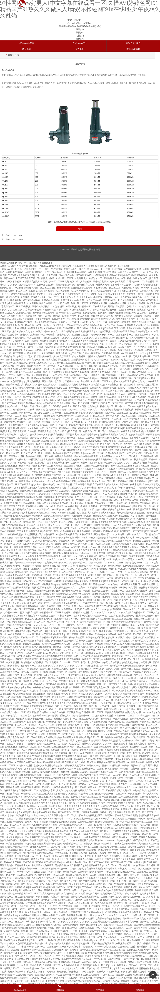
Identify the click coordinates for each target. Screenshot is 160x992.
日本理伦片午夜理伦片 (45, 356)
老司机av (149, 388)
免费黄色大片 (8, 606)
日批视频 (31, 722)
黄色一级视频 (146, 797)
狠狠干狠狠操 (153, 434)
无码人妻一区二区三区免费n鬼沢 (59, 281)
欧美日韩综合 (102, 918)
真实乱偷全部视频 (51, 893)
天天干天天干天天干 (57, 675)
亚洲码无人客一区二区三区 (57, 890)
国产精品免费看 (47, 534)
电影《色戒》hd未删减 (74, 631)
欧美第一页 (43, 447)
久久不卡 (47, 906)
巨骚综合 (99, 750)
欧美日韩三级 (125, 634)
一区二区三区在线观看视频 (89, 528)
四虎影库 (141, 737)
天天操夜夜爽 (73, 434)
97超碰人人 (6, 388)
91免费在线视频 (43, 319)
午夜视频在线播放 (38, 778)
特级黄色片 (110, 425)
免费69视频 (139, 619)
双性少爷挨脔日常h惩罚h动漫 (102, 272)
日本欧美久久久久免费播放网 (90, 413)
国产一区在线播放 (84, 525)
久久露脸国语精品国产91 (31, 700)
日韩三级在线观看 (67, 512)
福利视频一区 (143, 809)
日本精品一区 (123, 822)
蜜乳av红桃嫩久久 (125, 740)
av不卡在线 (97, 297)
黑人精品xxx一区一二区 (99, 269)
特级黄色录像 (84, 481)
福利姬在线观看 (128, 384)
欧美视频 (31, 353)
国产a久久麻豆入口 (107, 487)
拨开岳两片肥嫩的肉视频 (104, 531)
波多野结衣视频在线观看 (90, 868)
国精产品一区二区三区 (141, 822)
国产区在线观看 (35, 391)
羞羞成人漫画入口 (19, 575)
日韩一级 (130, 737)
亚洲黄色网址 (11, 356)
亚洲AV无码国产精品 (108, 850)
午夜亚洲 (124, 366)
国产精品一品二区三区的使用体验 (46, 978)
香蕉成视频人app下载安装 (69, 353)
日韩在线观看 (113, 675)
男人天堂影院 (126, 344)
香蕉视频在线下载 (93, 341)
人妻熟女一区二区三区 (122, 591)
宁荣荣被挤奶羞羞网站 (72, 628)
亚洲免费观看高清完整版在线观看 (16, 928)
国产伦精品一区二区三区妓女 (143, 612)
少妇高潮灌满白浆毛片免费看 (117, 912)
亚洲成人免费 (107, 450)
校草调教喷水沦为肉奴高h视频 (25, 497)
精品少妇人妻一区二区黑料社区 (47, 466)
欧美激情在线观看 (116, 281)
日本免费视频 (121, 781)
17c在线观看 (29, 494)
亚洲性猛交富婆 (18, 428)
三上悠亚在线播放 (81, 334)
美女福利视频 (37, 840)
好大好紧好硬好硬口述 (40, 575)
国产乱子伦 (13, 737)
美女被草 (35, 921)
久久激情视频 (58, 306)
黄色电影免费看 (71, 925)
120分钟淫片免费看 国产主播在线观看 (74, 534)
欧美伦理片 (35, 503)
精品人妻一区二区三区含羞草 (135, 363)
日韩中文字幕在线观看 (62, 497)
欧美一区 (135, 768)
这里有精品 (153, 981)
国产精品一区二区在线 (23, 409)
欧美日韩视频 (37, 662)
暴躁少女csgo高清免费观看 (143, 850)
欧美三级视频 (135, 793)
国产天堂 (73, 431)
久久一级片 (80, 366)
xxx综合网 (68, 325)
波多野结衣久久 (56, 537)
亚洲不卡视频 (15, 281)
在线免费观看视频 (80, 478)
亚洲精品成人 (133, 950)
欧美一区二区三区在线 (102, 381)
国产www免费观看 (70, 391)
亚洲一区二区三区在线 (57, 375)
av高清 (151, 740)
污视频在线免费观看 (97, 356)
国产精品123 (55, 475)
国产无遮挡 (106, 719)
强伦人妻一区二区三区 (115, 847)
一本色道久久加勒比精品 (136, 478)
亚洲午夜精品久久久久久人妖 (24, 709)
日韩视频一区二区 (51, 965)
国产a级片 (153, 744)
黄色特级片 (39, 684)
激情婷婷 (25, 662)
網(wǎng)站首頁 (26, 43)
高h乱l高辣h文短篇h (25, 803)
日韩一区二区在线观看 (105, 497)
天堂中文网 (104, 687)
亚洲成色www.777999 (128, 272)
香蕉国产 (48, 531)
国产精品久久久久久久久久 (116, 475)
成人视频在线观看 (139, 459)
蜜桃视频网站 (128, 615)
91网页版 (82, 953)
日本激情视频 (131, 856)
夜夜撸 (62, 681)
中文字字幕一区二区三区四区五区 (65, 363)
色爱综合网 (54, 628)
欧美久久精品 (79, 762)
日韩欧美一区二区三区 (64, 528)
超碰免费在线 (42, 419)
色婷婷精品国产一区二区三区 (70, 438)
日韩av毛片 (149, 453)
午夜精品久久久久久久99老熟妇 (116, 491)
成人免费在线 (141, 591)
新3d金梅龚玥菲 (50, 831)
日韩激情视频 (46, 822)
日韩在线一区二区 (55, 397)
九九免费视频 (59, 587)
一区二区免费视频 (149, 594)
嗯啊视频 (97, 462)
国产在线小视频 (14, 697)
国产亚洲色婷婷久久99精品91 (103, 584)
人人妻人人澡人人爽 (119, 644)
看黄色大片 (65, 715)
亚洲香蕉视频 (21, 856)
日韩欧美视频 (112, 384)
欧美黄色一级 (33, 525)
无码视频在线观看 (57, 747)
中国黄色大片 (65, 541)
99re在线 (76, 768)
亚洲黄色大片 (69, 297)
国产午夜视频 (74, 659)
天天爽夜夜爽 (38, 375)
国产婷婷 (65, 897)
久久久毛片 (77, 644)
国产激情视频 (145, 868)
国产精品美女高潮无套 (129, 341)
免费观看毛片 (11, 790)
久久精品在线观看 (138, 372)
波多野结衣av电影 (70, 609)
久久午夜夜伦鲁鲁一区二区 (131, 294)
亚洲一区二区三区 (49, 681)
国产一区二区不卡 (143, 344)
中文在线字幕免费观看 (78, 778)
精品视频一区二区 (34, 325)
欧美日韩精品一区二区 (59, 294)
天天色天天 (22, 531)
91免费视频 (150, 431)
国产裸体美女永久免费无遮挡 (19, 275)
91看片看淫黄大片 (131, 288)
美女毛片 (89, 472)
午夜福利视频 (14, 534)
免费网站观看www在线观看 (144, 359)
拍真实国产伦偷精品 (47, 722)
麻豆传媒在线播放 (64, 456)
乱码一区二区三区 (109, 344)
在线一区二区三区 (32, 906)
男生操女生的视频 (117, 753)
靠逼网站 (18, 547)
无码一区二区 (34, 422)
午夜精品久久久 (70, 556)
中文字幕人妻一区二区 (83, 943)
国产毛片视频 (126, 978)
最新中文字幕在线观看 (143, 759)
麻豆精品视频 (25, 369)
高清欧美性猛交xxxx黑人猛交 (56, 644)
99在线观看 (93, 344)
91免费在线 (79, 541)
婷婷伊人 (131, 300)
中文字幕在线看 (65, 484)
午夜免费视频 (49, 403)
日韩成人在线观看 (123, 381)
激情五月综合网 (120, 372)
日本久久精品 (139, 306)
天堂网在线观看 (47, 291)
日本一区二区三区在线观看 (137, 334)
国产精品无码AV (27, 285)
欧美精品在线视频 (62, 647)
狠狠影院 (82, 756)
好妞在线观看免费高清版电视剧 (73, 737)
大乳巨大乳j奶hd (136, 388)
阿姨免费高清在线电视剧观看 (71, 347)
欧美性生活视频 (86, 859)
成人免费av (73, 790)
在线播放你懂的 (96, 400)
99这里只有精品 (111, 462)
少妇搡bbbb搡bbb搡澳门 (75, 272)
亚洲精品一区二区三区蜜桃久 (22, 609)
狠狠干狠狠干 (61, 344)
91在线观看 (14, 950)
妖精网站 (102, 509)
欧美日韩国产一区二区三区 (130, 531)
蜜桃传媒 (21, 756)
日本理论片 (100, 519)
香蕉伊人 (15, 672)
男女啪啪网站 (19, 338)
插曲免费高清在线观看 (81, 288)
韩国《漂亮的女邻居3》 (35, 294)
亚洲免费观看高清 (148, 403)
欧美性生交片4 (128, 809)
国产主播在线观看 (88, 881)
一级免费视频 (99, 553)
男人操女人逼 (63, 937)
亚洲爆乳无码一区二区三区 (28, 594)
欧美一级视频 (11, 516)
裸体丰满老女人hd (21, 872)
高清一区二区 (77, 809)
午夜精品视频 (101, 569)
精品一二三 (77, 890)
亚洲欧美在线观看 (15, 272)
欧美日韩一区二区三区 (113, 906)
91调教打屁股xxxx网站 (133, 765)
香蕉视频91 (77, 472)
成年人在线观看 (14, 569)
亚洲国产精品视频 (38, 450)
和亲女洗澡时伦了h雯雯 (22, 419)
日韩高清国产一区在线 (36, 659)
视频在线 (32, 703)
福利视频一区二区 (51, 519)
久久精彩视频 (111, 694)
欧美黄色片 (93, 406)
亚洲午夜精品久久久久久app (111, 394)
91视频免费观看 (52, 391)
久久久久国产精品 (32, 634)
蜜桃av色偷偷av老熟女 (140, 653)
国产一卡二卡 (110, 572)
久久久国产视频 (45, 569)
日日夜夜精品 (129, 628)
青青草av (83, 793)
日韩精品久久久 (8, 472)
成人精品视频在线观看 (141, 413)
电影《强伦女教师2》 (121, 687)
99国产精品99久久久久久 (48, 331)
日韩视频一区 (111, 297)
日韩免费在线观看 (101, 594)
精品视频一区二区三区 (104, 325)
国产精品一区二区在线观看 (91, 306)
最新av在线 (9, 278)
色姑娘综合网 (42, 425)
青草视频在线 (33, 344)
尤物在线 (63, 388)
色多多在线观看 (137, 434)
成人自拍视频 (109, 512)
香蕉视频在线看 (75, 915)
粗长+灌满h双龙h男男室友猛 (14, 363)
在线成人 (89, 890)
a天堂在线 (85, 925)
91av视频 (78, 759)
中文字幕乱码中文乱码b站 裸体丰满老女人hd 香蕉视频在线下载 (46, 481)
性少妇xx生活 (142, 615)
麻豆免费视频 (27, 319)
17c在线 (34, 815)
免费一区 (8, 547)
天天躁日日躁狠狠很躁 (72, 956)
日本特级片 (62, 313)
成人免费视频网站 (44, 619)
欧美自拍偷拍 (43, 897)
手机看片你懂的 (54, 872)
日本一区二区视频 (81, 403)
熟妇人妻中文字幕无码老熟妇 (27, 309)
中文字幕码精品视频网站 (121, 890)
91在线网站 (47, 344)
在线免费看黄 (142, 656)
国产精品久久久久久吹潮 (47, 350)
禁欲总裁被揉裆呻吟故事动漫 (100, 637)
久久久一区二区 (47, 934)
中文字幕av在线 (124, 506)
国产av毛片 (129, 934)
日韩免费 (32, 431)
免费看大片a (63, 288)
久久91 (143, 981)
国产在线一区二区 (138, 965)
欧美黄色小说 (132, 594)
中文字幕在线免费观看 (43, 865)
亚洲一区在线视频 (46, 285)
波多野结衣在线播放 (140, 438)
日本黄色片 (28, 615)
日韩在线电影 (37, 943)
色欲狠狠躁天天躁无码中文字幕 (72, 584)
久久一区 (64, 562)
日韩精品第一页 (110, 759)
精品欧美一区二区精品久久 (113, 406)
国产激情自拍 (93, 541)
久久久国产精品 (62, 303)
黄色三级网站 (17, 381)
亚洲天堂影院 (54, 547)
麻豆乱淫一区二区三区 (44, 369)
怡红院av (95, 522)
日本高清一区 (132, 921)
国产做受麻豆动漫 (86, 285)
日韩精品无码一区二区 (114, 300)
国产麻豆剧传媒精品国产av (57, 516)
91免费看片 (32, 303)
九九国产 (36, 878)
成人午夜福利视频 (17, 690)
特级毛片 (99, 425)
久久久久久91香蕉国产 (78, 840)
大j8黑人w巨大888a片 (127, 728)
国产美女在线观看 (108, 797)
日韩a (33, 569)
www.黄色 (17, 781)
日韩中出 (101, 675)
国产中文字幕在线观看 (34, 397)
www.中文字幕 (48, 921)
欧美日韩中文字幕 (103, 697)
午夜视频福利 (15, 300)
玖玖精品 (137, 278)
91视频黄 (25, 297)
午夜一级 (13, 981)
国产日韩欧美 (24, 881)
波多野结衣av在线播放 (121, 285)
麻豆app (66, 547)
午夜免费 (149, 375)
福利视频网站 (48, 584)
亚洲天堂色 (96, 575)
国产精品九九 (33, 600)
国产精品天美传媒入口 (105, 291)
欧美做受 (28, 953)
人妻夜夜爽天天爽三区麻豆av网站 (40, 512)
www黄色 (66, 862)
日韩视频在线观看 (143, 316)
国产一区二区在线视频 (83, 378)
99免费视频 (83, 428)
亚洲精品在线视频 (38, 750)
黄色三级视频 (101, 644)
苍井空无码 (46, 528)
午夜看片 (67, 406)
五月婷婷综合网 (81, 484)
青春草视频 (61, 725)
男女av (14, 700)
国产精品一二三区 (17, 712)
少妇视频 (80, 740)
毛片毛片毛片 (19, 669)
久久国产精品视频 (142, 943)
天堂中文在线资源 (38, 363)
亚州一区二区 (19, 934)
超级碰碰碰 (76, 597)
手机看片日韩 (80, 406)
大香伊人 (31, 366)
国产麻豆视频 (8, 366)
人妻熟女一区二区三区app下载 (74, 322)
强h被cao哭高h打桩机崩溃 (43, 378)
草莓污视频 (141, 740)
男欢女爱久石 (21, 553)
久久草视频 (66, 509)
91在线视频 (81, 350)
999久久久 (72, 587)
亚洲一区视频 (93, 500)
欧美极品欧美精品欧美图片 (92, 678)
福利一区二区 (15, 397)
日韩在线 (108, 328)
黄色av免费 (140, 806)
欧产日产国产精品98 (107, 606)
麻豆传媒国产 (83, 522)
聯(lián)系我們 (133, 49)
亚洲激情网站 (87, 634)
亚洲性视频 (104, 422)
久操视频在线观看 (24, 322)
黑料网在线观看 (122, 956)
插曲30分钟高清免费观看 (135, 275)
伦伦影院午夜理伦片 (115, 737)
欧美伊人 (122, 388)
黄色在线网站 (106, 456)
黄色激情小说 (17, 325)
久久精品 (56, 856)
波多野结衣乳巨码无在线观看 (110, 319)
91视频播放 (140, 650)
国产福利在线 (122, 459)
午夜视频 (149, 441)
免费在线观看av (11, 334)
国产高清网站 (153, 737)
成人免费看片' (63, 291)
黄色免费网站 (106, 631)
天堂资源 (95, 403)
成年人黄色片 (74, 837)
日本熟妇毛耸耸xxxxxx (105, 525)
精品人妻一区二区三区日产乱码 (116, 541)
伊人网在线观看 (21, 940)
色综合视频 (58, 453)
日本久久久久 (130, 609)
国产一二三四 (64, 378)
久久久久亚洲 (38, 981)
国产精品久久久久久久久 (42, 438)
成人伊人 (116, 690)
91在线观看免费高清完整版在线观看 (43, 556)
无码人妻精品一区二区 (102, 359)
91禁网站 (132, 731)
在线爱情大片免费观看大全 (71, 384)
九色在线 (154, 363)
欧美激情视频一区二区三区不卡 (15, 725)
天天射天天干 (24, 472)
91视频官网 (33, 690)
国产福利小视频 (127, 772)
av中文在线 (152, 559)
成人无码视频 (141, 569)
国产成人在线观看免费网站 (55, 503)
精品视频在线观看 (81, 612)
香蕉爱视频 (6, 669)
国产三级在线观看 (30, 672)
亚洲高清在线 (53, 772)
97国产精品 (152, 918)
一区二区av (149, 491)
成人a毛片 (76, 291)
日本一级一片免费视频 (46, 275)
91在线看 (22, 478)
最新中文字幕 (16, 797)
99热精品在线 (147, 291)
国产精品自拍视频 (117, 522)
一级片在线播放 (60, 912)
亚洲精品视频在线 (15, 559)
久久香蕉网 (14, 665)
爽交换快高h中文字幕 (128, 291)
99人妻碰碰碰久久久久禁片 (133, 353)
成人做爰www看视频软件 (81, 753)
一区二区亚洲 (72, 634)
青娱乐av (82, 400)
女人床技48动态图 (92, 759)
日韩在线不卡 (73, 462)
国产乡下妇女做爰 (52, 566)
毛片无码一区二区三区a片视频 (16, 306)
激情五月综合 (24, 375)
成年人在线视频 (84, 281)
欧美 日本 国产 (59, 431)
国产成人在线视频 (37, 909)
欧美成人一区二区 (57, 784)
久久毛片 (121, 881)
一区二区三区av (102, 897)
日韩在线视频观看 (21, 772)
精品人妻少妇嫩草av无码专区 (137, 662)
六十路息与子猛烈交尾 (111, 444)
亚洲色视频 (124, 369)
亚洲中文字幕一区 (137, 709)
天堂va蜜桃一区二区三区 (83, 394)
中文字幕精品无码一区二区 (25, 388)
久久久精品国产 (40, 541)
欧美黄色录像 (51, 562)
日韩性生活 (101, 350)
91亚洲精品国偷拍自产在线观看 (104, 537)
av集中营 (23, 450)
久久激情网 (127, 553)
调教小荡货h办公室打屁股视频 (38, 581)
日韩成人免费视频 (83, 325)
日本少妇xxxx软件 (108, 397)
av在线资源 (33, 669)
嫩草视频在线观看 (104, 715)
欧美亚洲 (68, 466)
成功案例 (26, 49)
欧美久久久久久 (150, 669)
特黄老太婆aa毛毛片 (150, 684)
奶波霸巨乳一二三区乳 (108, 363)
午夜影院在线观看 (51, 338)
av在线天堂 (118, 843)
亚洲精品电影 (100, 281)
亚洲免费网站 (64, 775)
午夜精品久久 (13, 715)
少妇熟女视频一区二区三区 (107, 288)
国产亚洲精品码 (84, 275)
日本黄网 (105, 500)
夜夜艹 (126, 528)
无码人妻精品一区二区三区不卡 (49, 625)
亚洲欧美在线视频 (41, 306)
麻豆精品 (27, 313)
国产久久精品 (113, 669)
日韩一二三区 (97, 478)
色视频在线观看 (20, 587)
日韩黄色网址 (91, 703)
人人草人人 (61, 790)
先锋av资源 (122, 525)
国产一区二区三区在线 (117, 413)
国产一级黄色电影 (111, 431)
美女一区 (152, 372)
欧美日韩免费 (96, 581)
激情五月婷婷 (153, 303)
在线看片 (150, 281)
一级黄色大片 (95, 375)
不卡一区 (132, 575)
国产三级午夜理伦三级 (76, 422)
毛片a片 (48, 325)
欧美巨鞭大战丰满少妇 (136, 325)
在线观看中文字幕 (146, 309)
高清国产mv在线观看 (138, 572)
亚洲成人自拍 (93, 491)
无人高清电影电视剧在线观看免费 (117, 409)
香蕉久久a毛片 (25, 356)
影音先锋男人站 (112, 278)
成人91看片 (142, 313)
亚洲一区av (102, 684)
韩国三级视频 (49, 309)
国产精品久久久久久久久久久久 (52, 803)
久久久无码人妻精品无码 (29, 965)
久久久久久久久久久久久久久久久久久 (59, 559)
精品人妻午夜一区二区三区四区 (118, 441)
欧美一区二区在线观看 (59, 500)
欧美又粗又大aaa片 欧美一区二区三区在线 (81, 300)
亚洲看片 (75, 797)
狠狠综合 (112, 509)
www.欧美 (21, 366)
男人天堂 (7, 431)
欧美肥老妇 (14, 637)
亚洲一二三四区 (18, 391)
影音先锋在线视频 (32, 644)
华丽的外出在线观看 (101, 372)
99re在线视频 (78, 500)
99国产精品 (126, 278)
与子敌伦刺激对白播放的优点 (80, 319)
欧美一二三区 (85, 587)
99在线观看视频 (8, 531)
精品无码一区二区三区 (100, 706)
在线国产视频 (35, 531)
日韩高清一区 (34, 359)
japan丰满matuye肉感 (27, 946)
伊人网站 (66, 694)
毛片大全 (4, 566)
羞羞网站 (49, 981)
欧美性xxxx (28, 566)
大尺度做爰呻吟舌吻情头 (30, 516)
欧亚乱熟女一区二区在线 (148, 603)
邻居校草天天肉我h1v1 (106, 503)
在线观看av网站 (18, 519)
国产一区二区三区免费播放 (123, 466)
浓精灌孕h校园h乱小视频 (100, 731)
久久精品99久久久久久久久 (124, 787)
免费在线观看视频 (142, 647)
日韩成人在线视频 (136, 522)
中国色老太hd (83, 566)
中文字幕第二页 (76, 675)
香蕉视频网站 (140, 971)
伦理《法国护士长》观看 (77, 359)
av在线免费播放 (26, 462)
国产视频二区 (153, 865)
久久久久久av (83, 297)
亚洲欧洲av (47, 787)
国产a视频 (150, 516)
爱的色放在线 (38, 859)
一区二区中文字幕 (38, 500)
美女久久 (121, 840)
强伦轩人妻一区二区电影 (61, 419)
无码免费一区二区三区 (112, 403)
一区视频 (106, 622)
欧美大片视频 (64, 943)
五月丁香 (57, 325)
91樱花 (26, 569)
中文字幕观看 (64, 356)
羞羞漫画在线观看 (57, 659)
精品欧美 (97, 441)
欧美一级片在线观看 (63, 906)
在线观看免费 (7, 562)
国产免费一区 (125, 790)
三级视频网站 (73, 712)
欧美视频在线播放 (74, 397)
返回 (80, 229)
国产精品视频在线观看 (43, 313)
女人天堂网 (71, 441)
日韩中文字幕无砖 (91, 353)
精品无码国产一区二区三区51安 (21, 453)
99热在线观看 (64, 403)
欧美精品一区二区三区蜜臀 (102, 506)
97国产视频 (71, 306)
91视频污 (83, 506)
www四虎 (43, 806)
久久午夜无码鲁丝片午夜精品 (54, 597)
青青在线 (43, 572)
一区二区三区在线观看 (11, 403)
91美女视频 (63, 309)
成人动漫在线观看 (17, 303)
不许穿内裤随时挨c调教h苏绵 (121, 519)
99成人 (112, 965)
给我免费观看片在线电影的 (128, 450)
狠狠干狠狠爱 (81, 706)
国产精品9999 (44, 712)
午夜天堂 (84, 559)
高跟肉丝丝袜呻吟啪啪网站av (29, 562)
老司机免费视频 (33, 381)
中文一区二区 (103, 650)
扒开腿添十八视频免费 (147, 469)
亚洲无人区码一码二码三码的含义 (131, 681)
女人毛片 (51, 622)
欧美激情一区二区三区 (136, 778)
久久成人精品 (47, 709)
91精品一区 (105, 812)
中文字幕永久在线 (81, 640)
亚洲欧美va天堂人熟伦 (47, 653)
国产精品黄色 (68, 331)
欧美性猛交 (28, 281)
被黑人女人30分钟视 (35, 384)
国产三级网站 (19, 353)
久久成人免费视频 (91, 734)
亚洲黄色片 (87, 475)
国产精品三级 (86, 950)
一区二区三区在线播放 (11, 597)
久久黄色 (141, 918)
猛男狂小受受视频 (95, 384)
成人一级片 (151, 319)
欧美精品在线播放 (51, 300)
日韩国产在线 (70, 872)
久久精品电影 (90, 313)
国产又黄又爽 (131, 403)
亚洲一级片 (48, 381)
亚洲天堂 (146, 950)
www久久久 (99, 669)
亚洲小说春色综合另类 (113, 547)
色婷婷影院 (25, 466)
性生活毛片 (26, 715)
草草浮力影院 (58, 319)
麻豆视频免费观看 (99, 303)
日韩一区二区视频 (19, 656)
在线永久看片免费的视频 (44, 472)
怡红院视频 (139, 553)
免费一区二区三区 (80, 303)
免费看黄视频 (21, 500)
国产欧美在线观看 (144, 828)
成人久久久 (15, 313)
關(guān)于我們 (133, 43)
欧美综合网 (146, 444)
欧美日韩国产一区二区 (34, 522)
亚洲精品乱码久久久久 (57, 578)
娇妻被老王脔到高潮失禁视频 (113, 556)
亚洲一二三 (38, 269)
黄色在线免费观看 (138, 744)
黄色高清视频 (7, 459)
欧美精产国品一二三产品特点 (132, 347)
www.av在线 (151, 528)
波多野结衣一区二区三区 (33, 665)
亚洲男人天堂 (45, 431)
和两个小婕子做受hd (128, 487)
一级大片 (38, 400)
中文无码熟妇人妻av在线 (29, 728)
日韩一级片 (104, 818)
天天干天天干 (97, 334)
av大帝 (13, 881)
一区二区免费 (80, 787)
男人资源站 (31, 912)
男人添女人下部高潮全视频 (16, 859)
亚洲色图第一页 (102, 534)
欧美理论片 (74, 725)
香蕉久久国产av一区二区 (16, 750)
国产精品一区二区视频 (78, 316)
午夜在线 (152, 288)
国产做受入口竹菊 (46, 278)
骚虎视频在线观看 (79, 375)
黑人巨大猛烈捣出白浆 (140, 525)
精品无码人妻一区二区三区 (113, 603)
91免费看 (73, 444)
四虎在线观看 (32, 341)
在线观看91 (83, 872)
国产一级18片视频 (24, 684)
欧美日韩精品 (123, 625)
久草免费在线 (70, 469)
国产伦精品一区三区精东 (115, 575)
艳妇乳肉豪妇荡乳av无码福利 (14, 840)
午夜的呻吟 (117, 934)
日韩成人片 (127, 675)
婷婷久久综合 (94, 765)
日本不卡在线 (144, 609)
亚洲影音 (99, 859)
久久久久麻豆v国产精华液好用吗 (52, 444)
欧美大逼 (43, 747)
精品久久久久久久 (135, 534)
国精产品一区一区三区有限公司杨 (107, 391)
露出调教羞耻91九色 (66, 285)
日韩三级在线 (91, 397)
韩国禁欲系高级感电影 (19, 475)
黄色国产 (89, 644)
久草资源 (139, 441)
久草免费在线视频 (52, 328)
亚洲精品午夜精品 (149, 456)
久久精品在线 (110, 634)
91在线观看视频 (30, 534)
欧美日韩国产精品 (113, 428)
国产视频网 (56, 650)
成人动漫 (62, 400)
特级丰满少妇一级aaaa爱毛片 (14, 406)
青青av (91, 350)
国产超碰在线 (79, 909)
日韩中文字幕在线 (90, 450)
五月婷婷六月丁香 (72, 475)
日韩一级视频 (55, 544)
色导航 (58, 381)
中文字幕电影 (62, 853)
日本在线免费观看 (140, 475)
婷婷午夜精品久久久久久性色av (87, 694)
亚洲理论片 (132, 706)
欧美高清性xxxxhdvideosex (78, 553)
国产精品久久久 (149, 422)
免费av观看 (93, 953)
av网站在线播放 (88, 971)
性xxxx (120, 325)
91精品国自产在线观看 (38, 650)
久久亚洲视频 (104, 909)
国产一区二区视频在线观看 (120, 481)
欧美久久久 (14, 378)
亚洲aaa (131, 603)
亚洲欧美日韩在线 (34, 272)
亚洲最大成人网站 (13, 544)
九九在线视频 (137, 350)
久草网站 (107, 825)
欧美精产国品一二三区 (35, 547)
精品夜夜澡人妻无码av (32, 759)
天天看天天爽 (67, 519)
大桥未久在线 (125, 509)
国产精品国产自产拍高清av (48, 862)
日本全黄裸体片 (67, 275)
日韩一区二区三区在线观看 (87, 906)
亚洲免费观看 (32, 606)
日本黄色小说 (15, 681)
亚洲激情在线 (137, 369)
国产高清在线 (110, 868)
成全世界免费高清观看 (65, 822)
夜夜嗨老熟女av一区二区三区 (35, 950)
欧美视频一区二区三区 (144, 297)
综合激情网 (50, 347)
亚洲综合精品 (13, 787)
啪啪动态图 (100, 943)
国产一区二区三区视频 (131, 453)
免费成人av (52, 384)
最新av (11, 975)
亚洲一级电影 (45, 316)
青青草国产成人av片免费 (75, 544)
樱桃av (105, 765)
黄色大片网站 (50, 400)
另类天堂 (149, 409)
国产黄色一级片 (138, 719)
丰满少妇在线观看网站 (123, 331)
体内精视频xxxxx (31, 968)
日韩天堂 (153, 956)
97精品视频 (11, 678)
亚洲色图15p (65, 640)
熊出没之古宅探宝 (93, 628)
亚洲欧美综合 (57, 603)
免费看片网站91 (131, 269)
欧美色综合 (34, 843)
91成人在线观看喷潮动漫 (13, 525)
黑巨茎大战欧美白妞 (22, 625)
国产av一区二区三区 (131, 669)
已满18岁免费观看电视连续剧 (48, 765)
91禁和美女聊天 (88, 369)
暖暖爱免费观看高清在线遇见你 (81, 850)
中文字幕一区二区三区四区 (30, 347)
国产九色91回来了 (149, 853)
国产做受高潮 (34, 519)
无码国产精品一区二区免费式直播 (86, 562)
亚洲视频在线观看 (38, 537)
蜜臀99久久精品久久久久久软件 (97, 744)
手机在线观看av (93, 809)
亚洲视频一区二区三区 (92, 712)
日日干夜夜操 (20, 431)
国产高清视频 (110, 375)
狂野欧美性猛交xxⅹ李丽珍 (97, 466)
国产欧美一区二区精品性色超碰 (83, 781)
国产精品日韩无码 (124, 316)
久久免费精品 (118, 534)
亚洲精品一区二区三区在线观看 (15, 484)
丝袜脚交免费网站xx (135, 818)
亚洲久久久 (25, 334)
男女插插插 (60, 865)
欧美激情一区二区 (139, 747)
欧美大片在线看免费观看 (84, 606)
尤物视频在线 (48, 459)
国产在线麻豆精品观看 (124, 946)
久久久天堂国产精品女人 (35, 544)
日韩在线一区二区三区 (77, 625)
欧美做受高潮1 (32, 559)
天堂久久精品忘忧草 (123, 900)
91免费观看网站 (137, 556)
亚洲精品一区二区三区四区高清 (86, 294)
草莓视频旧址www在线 (102, 316)
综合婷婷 (133, 756)
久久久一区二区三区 (107, 369)
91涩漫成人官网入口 (109, 366)
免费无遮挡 (123, 350)
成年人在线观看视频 (128, 797)
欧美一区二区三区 (65, 278)
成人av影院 (16, 962)
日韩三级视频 (138, 528)
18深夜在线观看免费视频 (81, 425)
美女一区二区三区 (27, 447)
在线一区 (90, 438)
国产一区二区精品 (78, 409)
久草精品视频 (125, 694)
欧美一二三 (86, 462)
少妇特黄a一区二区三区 (22, 591)
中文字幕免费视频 (147, 578)
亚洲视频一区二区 (27, 790)
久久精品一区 (134, 700)
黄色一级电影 (45, 453)
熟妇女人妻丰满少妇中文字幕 (35, 434)
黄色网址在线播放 (35, 506)
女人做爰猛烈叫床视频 (30, 831)
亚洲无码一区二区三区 (144, 634)
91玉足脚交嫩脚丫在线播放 (28, 762)
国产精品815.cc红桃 (50, 900)
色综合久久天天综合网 (57, 409)
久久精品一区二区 (135, 319)
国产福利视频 (151, 862)
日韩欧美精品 (84, 441)
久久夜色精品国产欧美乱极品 (69, 709)
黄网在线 (40, 409)
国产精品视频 (152, 462)
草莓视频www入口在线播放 (76, 381)
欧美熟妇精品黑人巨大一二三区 (81, 875)
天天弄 (38, 566)
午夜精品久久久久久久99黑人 (68, 341)
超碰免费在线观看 (118, 303)
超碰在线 (4, 709)
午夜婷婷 (85, 725)
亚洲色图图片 (69, 328)
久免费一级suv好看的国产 (130, 375)
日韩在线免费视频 (77, 344)
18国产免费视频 (121, 719)
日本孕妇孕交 (55, 406)
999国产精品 (27, 793)
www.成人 (147, 428)
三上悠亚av (23, 503)
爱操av (38, 281)
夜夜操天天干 (136, 878)
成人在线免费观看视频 (53, 359)
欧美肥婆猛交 (21, 959)
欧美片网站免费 (122, 359)
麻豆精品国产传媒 (93, 647)
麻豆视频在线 (13, 297)
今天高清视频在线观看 (53, 634)
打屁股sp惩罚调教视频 (40, 587)
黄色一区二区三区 (99, 322)
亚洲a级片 (151, 553)
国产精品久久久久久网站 (30, 890)
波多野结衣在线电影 (50, 478)
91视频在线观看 (77, 309)
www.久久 (5, 381)
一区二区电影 (71, 815)
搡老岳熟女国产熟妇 (44, 928)
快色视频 (65, 772)
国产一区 (41, 366)
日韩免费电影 (115, 566)
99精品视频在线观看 (105, 434)
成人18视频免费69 (15, 619)
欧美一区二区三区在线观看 (82, 684)
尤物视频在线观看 (93, 865)
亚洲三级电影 (7, 865)
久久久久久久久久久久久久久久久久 (78, 338)
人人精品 (22, 812)
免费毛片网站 (138, 697)
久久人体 (29, 425)
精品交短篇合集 (31, 597)
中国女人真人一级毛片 (75, 269)
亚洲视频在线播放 (9, 466)
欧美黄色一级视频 (137, 303)
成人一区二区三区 (13, 825)
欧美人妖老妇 (51, 640)
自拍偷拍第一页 (92, 453)
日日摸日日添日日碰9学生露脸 (138, 678)
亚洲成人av (102, 971)
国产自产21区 (89, 363)
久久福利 (13, 447)
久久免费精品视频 (46, 353)
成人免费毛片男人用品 (80, 884)
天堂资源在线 (145, 856)
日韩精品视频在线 (111, 353)
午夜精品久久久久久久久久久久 (94, 550)
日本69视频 (34, 918)
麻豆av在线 (35, 584)
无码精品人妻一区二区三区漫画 (15, 269)
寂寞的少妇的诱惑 (131, 422)
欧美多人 (88, 843)
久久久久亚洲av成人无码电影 (132, 397)
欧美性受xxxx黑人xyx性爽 (29, 372)
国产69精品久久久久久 (135, 419)
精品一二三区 (15, 416)
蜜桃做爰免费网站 (63, 719)
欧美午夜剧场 (59, 697)
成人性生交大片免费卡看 (89, 512)
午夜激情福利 (70, 953)
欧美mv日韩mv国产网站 (52, 818)
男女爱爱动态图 (124, 306)
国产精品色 (83, 328)
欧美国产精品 (123, 637)
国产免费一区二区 (10, 909)
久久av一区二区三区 (70, 662)
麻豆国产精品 (13, 793)
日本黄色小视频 (118, 550)
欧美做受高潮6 (56, 806)
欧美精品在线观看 (132, 428)
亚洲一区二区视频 (94, 709)
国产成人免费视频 (87, 650)
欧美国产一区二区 (28, 413)
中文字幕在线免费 (136, 762)
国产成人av (134, 456)
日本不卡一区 (55, 631)
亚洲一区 (150, 619)
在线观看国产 (17, 659)
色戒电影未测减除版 (87, 818)
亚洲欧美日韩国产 (57, 837)
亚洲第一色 (87, 291)
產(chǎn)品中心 (79, 43)
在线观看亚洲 (84, 822)
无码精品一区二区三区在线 (42, 288)
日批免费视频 (125, 297)
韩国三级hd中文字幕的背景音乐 (16, 487)
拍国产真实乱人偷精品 (66, 793)
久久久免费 (33, 428)
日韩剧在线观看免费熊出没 (85, 775)
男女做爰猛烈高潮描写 (138, 831)
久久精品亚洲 (57, 950)
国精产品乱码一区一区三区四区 (82, 687)
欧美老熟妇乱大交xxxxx (22, 350)
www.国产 (141, 559)
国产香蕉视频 (11, 369)
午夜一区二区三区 (114, 334)
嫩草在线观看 (122, 931)
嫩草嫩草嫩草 (129, 309)
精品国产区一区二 (13, 968)
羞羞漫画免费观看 (111, 809)
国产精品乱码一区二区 (136, 562)
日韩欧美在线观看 (26, 444)
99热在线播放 (73, 959)
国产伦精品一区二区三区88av (60, 522)
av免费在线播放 (66, 690)
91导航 (44, 475)
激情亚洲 (89, 503)
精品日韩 (72, 400)
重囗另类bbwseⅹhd (149, 931)
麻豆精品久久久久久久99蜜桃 (82, 487)
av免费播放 (83, 581)
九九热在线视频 (103, 331)
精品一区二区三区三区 (43, 725)
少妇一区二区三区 (13, 522)
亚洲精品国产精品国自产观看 (140, 394)
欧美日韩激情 (11, 503)
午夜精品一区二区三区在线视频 (55, 612)
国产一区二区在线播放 (54, 372)
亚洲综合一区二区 (135, 281)
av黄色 (55, 669)
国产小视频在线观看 (16, 359)
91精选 (41, 578)
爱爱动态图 (120, 328)
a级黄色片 (138, 912)
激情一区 (85, 619)
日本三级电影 (112, 768)
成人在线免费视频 (28, 316)
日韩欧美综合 (140, 381)
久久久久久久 (121, 456)
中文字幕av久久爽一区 (26, 469)
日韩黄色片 (18, 341)
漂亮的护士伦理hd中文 (38, 603)
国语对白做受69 (48, 606)
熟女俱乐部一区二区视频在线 (118, 925)
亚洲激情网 (103, 313)
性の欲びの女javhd (53, 272)
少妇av (83, 731)
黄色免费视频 (79, 356)
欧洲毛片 (33, 812)
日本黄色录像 (93, 600)
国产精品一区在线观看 (65, 672)
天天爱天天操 (145, 487)
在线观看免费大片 (61, 494)
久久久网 (93, 422)
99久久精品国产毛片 (131, 803)
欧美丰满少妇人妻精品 (26, 806)
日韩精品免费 (10, 478)
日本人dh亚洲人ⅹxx (50, 968)
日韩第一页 (152, 665)
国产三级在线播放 (54, 269)
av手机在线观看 (66, 825)
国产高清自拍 (44, 494)
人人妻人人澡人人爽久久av (80, 569)
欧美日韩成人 (96, 428)
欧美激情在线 (122, 975)
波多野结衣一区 (40, 715)
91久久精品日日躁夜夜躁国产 (139, 391)
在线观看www (50, 491)
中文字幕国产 (117, 893)
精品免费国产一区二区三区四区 (35, 868)
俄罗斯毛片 (84, 978)
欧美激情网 (101, 753)
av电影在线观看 (77, 600)
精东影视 (27, 394)
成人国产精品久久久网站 (85, 509)
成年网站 (123, 587)
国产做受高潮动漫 (42, 394)
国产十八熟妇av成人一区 (42, 931)
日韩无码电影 (70, 859)
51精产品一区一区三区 (35, 797)
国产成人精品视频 (113, 528)
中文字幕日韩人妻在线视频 (118, 400)
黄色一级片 (6, 934)
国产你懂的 (9, 803)
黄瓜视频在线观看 (113, 275)
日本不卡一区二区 (57, 450)
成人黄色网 (12, 450)
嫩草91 (23, 909)
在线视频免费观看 (85, 331)
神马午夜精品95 (94, 309)
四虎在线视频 (84, 531)
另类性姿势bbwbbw (94, 653)
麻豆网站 (53, 541)
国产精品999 (116, 665)
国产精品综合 (17, 822)
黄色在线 (10, 372)
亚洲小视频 (117, 269)
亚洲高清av (92, 366)
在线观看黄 (6, 740)
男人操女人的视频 (39, 731)
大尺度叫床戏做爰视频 (141, 447)
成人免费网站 (77, 503)
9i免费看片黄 (81, 278)
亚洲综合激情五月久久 (134, 566)
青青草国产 (139, 694)
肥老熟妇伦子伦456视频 (78, 372)
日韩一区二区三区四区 (147, 772)
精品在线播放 (34, 338)
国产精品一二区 (131, 444)
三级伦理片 (40, 462)
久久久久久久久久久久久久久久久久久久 (98, 469)
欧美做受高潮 (7, 956)
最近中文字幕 (57, 441)
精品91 (51, 887)
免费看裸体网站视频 (82, 516)
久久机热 (148, 878)
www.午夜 (19, 628)
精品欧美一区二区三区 (16, 291)
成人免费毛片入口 (51, 903)
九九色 (15, 328)
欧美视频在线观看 (32, 416)
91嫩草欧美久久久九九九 (22, 331)
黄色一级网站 (46, 884)
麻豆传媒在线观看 (68, 428)
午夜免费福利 (137, 462)
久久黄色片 (66, 968)
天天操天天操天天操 (25, 278)
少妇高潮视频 (115, 609)
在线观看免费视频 (24, 975)
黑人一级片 (89, 915)
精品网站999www (31, 528)
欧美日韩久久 (29, 509)
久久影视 (33, 291)
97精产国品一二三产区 (111, 775)
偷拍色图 (17, 740)
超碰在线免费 (141, 978)
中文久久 (89, 856)
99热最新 (53, 322)
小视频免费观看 (146, 815)
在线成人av (36, 297)
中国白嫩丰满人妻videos (117, 447)
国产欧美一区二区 (98, 625)
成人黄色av (144, 731)
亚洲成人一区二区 (101, 934)
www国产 (4, 519)
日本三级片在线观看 (132, 690)
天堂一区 (142, 606)
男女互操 (91, 762)
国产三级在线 (86, 887)
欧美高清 (84, 965)
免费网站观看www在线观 (68, 416)
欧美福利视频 (59, 316)
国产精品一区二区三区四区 (61, 572)
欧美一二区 (60, 569)
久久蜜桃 (105, 834)
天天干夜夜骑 (105, 962)
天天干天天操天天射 (89, 444)
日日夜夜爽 (142, 628)
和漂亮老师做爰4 (48, 388)
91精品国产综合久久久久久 (54, 600)
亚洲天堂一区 (83, 572)
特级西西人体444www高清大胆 (102, 347)
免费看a (98, 475)
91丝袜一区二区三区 (104, 494)
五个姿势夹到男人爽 (68, 722)
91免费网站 (58, 553)
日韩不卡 (146, 341)
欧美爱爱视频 (118, 594)
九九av (130, 640)
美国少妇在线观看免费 (120, 322)
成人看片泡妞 (96, 800)
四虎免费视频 (22, 719)
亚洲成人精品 (38, 772)
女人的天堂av (147, 272)
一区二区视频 (7, 553)
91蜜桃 (133, 637)
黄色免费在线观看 (103, 843)
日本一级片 (82, 615)
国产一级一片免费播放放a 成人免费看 (81, 975)
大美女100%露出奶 (135, 328)
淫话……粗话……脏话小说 (43, 940)
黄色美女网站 (93, 893)
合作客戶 (79, 49)
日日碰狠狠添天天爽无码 (126, 631)
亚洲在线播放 (17, 425)
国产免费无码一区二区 (90, 431)
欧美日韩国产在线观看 (140, 503)
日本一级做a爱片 (54, 859)
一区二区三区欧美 (84, 747)
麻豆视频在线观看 (142, 541)
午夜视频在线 (46, 672)
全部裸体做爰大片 (15, 384)
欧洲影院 (110, 306)
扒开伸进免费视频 (19, 288)
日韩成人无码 (103, 285)
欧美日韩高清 (46, 303)
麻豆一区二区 (97, 737)
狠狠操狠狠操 (15, 644)
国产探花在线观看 (70, 750)
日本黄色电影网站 (84, 519)
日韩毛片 (125, 338)
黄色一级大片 (48, 525)
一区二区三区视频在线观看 (145, 400)
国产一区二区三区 (119, 878)
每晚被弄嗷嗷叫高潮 (20, 441)
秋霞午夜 (139, 409)
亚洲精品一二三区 (52, 297)
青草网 (144, 288)
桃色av (64, 744)
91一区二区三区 (46, 946)
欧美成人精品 (149, 378)
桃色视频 (85, 391)
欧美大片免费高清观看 (93, 447)
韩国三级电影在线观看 (67, 369)
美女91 (104, 522)
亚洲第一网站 (61, 637)
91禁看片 (145, 269)
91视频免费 (115, 765)
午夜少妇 (123, 503)
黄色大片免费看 (127, 953)
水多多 (73, 550)
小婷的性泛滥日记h (149, 722)
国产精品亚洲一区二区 (83, 715)
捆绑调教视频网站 (126, 425)
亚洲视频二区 (125, 672)
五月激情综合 (7, 322)
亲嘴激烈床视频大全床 (136, 906)
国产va (132, 313)
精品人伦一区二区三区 (34, 622)
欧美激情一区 (96, 278)
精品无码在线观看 (32, 300)
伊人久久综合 (41, 322)
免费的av (8, 628)
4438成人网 (126, 356)
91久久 (106, 865)
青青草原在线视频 (56, 462)
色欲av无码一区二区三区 (129, 497)
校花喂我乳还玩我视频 (65, 581)
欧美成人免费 (110, 294)
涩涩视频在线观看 (90, 812)
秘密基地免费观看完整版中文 (99, 459)
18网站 (130, 550)
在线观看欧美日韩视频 (143, 322)
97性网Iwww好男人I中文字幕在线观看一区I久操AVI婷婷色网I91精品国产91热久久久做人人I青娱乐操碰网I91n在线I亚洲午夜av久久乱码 (65, 266)
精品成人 (115, 500)
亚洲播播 (44, 753)
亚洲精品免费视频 (119, 313)
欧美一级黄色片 (114, 678)
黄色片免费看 (81, 800)
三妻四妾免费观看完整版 (60, 656)
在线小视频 (136, 484)
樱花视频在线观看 (142, 509)
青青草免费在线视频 (81, 934)
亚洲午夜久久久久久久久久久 (51, 703)
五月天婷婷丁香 (109, 672)
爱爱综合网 (55, 591)
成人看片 (65, 478)
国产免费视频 (58, 434)
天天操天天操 (141, 928)
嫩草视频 (16, 509)
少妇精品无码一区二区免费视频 (104, 615)
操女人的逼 (50, 506)
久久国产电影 (75, 313)
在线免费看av (19, 722)
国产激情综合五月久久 (89, 672)
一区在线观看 (98, 725)
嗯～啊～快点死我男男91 (50, 469)
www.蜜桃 (59, 615)
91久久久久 (94, 409)
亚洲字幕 (154, 384)
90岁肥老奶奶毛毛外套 (126, 494)
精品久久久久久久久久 (14, 344)
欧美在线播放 (113, 803)
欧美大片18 (113, 484)
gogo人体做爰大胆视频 (81, 494)
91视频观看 (97, 275)
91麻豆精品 (53, 881)
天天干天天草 (110, 341)
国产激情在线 (7, 959)
